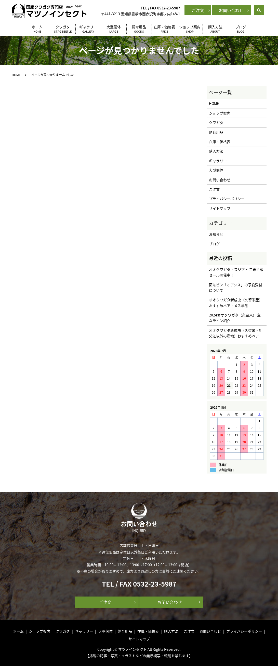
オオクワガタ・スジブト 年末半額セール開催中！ (236, 272)
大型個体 (113, 29)
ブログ (240, 29)
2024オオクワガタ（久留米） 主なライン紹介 (235, 317)
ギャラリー (88, 29)
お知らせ (216, 234)
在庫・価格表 (164, 29)
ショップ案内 (189, 29)
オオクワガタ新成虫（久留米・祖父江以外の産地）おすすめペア (235, 333)
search (263, 9)
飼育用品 (139, 29)
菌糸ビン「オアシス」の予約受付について (235, 287)
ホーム (37, 29)
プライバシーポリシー (227, 198)
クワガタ (62, 29)
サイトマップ (219, 208)
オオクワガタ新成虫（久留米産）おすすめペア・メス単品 (235, 302)
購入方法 (215, 29)
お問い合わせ (231, 10)
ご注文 (198, 10)
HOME (16, 75)
